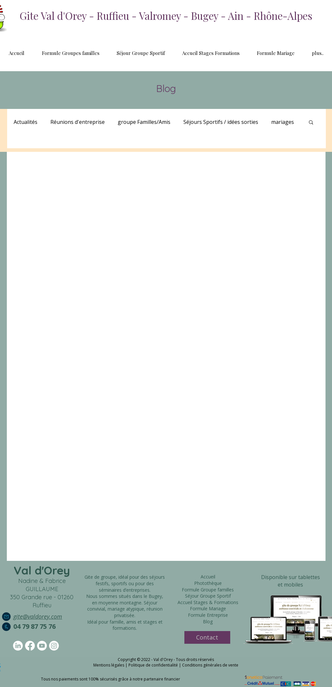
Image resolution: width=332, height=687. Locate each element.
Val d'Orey (42, 570)
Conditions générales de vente (210, 665)
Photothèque (208, 583)
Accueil (208, 577)
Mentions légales (108, 665)
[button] (311, 122)
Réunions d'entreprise (77, 122)
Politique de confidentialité (153, 665)
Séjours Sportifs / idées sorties (220, 122)
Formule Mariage (208, 608)
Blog (208, 621)
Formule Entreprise (208, 615)
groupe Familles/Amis (144, 122)
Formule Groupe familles (208, 590)
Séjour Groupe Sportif (208, 596)
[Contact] (207, 637)
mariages (282, 122)
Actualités (25, 122)
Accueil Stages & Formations (208, 602)
